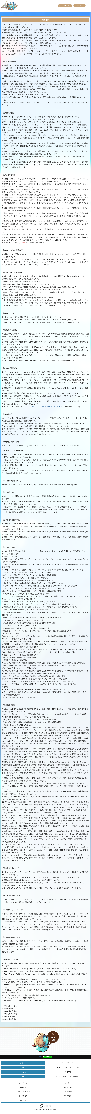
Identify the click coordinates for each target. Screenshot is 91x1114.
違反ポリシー (68, 1087)
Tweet (40, 1057)
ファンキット (68, 1083)
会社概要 (23, 1100)
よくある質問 (23, 1096)
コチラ (23, 243)
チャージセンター (65, 6)
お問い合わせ (68, 1092)
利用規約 (23, 1087)
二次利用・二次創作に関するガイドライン (46, 407)
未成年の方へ (68, 1096)
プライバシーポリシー (23, 1092)
